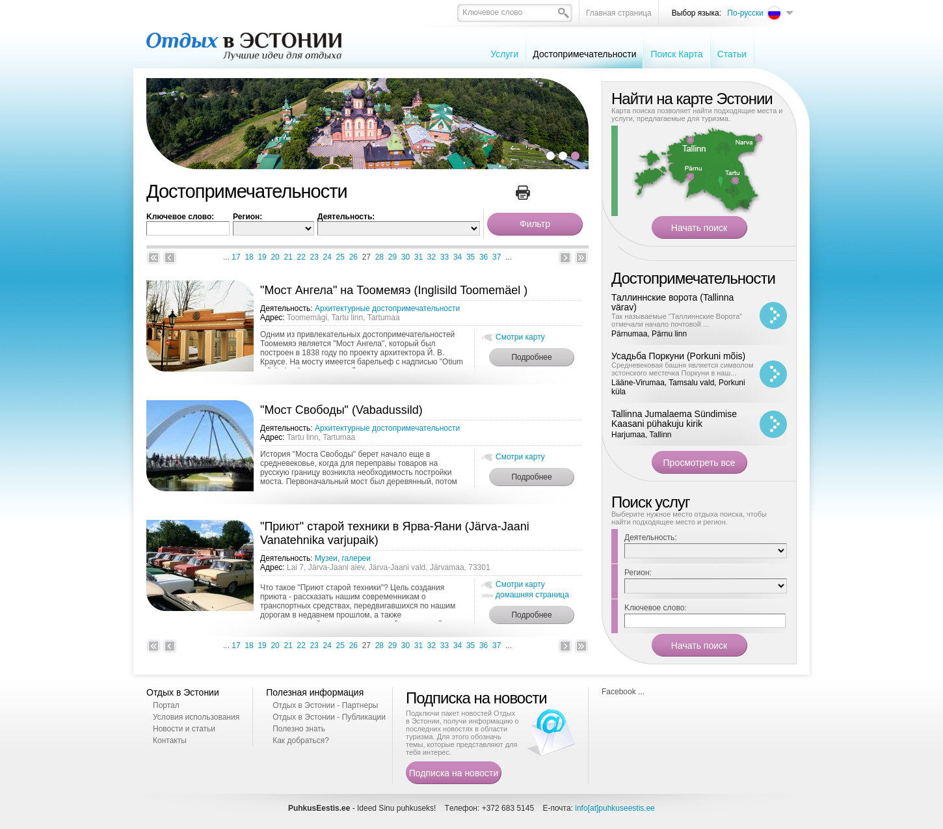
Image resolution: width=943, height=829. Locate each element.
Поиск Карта (676, 54)
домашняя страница (532, 594)
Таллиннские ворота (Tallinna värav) (672, 302)
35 (470, 257)
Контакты (170, 740)
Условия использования (196, 717)
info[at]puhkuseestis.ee (615, 808)
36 (483, 257)
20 (275, 257)
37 (496, 257)
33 (444, 257)
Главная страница (619, 13)
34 (457, 257)
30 (405, 257)
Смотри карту (520, 337)
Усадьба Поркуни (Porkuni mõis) (678, 356)
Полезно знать (298, 728)
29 (392, 257)
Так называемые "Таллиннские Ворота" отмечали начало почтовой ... (676, 320)
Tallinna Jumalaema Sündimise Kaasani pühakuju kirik (674, 419)
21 (288, 257)
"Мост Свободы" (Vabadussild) (341, 409)
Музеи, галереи (343, 558)
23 (314, 257)
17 (236, 257)
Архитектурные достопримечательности (387, 308)
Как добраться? (300, 740)
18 (249, 257)
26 (353, 257)
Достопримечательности (584, 54)
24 (327, 257)
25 (340, 257)
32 (431, 257)
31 (418, 257)
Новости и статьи (184, 728)
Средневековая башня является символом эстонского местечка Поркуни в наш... (682, 369)
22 (301, 257)
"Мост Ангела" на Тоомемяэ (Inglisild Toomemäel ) (393, 290)
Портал (166, 705)
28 (379, 257)
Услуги (504, 54)
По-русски (745, 13)
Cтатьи (732, 54)
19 (262, 257)
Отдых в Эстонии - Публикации (329, 717)
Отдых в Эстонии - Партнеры (325, 705)
